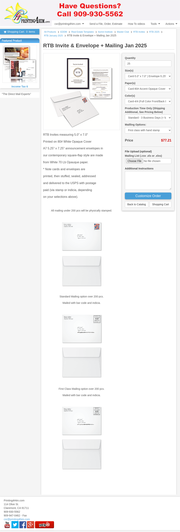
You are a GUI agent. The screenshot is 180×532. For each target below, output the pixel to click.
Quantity (130, 57)
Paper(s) (130, 83)
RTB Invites (139, 32)
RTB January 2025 (53, 35)
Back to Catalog (136, 204)
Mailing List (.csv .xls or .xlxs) (143, 155)
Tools (154, 23)
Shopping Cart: (19, 31)
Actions (170, 23)
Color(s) (130, 95)
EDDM (63, 32)
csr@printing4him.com (68, 23)
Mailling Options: (135, 124)
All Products (50, 32)
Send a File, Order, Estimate (105, 23)
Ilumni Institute (105, 32)
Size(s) (129, 70)
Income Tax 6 (19, 86)
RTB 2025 (154, 32)
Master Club (123, 32)
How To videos (136, 23)
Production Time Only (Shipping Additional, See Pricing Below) (145, 110)
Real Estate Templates (82, 32)
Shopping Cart (160, 204)
